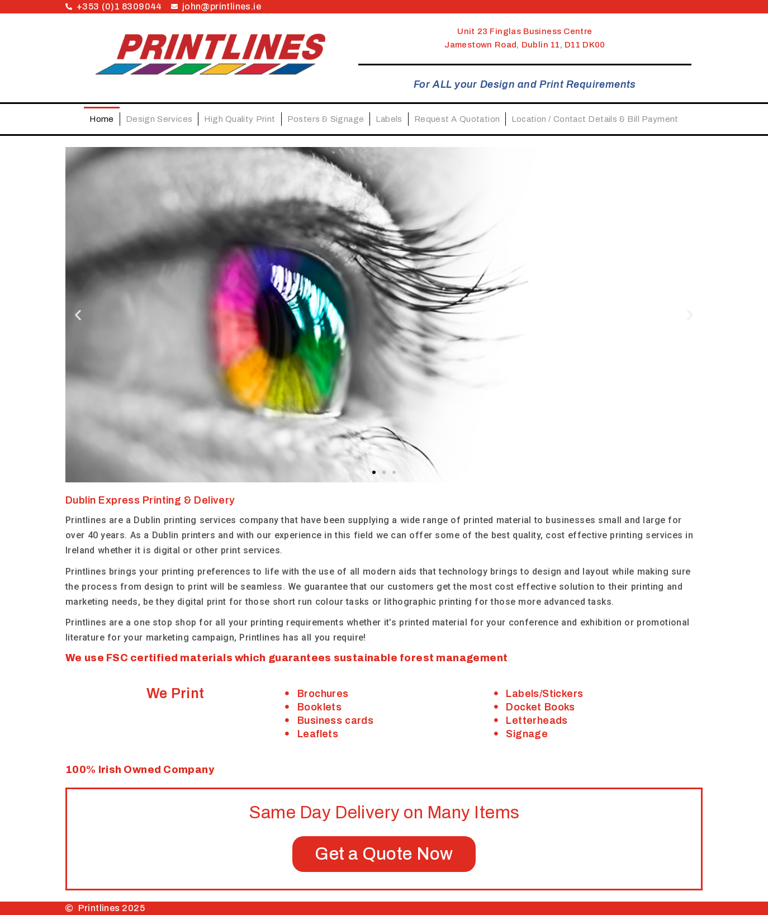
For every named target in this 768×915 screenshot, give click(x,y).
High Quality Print (239, 119)
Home (101, 119)
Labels (389, 119)
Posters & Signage (325, 119)
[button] (78, 315)
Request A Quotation (457, 119)
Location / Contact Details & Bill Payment (594, 119)
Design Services (159, 119)
